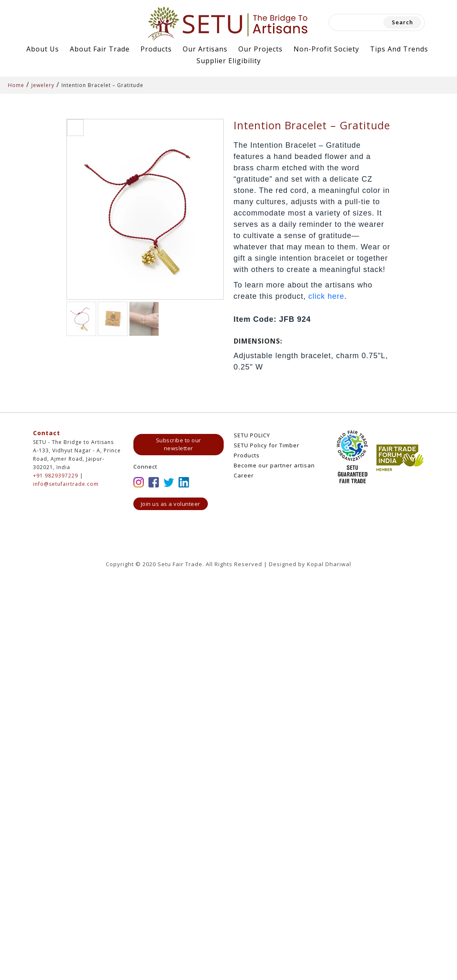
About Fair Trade (100, 49)
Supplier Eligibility (229, 60)
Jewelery (42, 85)
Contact (46, 433)
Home (16, 85)
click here (327, 296)
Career (244, 475)
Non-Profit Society (326, 49)
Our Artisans (205, 49)
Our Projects (260, 49)
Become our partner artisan (274, 465)
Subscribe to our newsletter (178, 444)
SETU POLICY (252, 435)
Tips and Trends (399, 49)
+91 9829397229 (55, 475)
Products (156, 49)
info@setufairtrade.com (66, 483)
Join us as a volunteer (170, 504)
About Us (42, 49)
